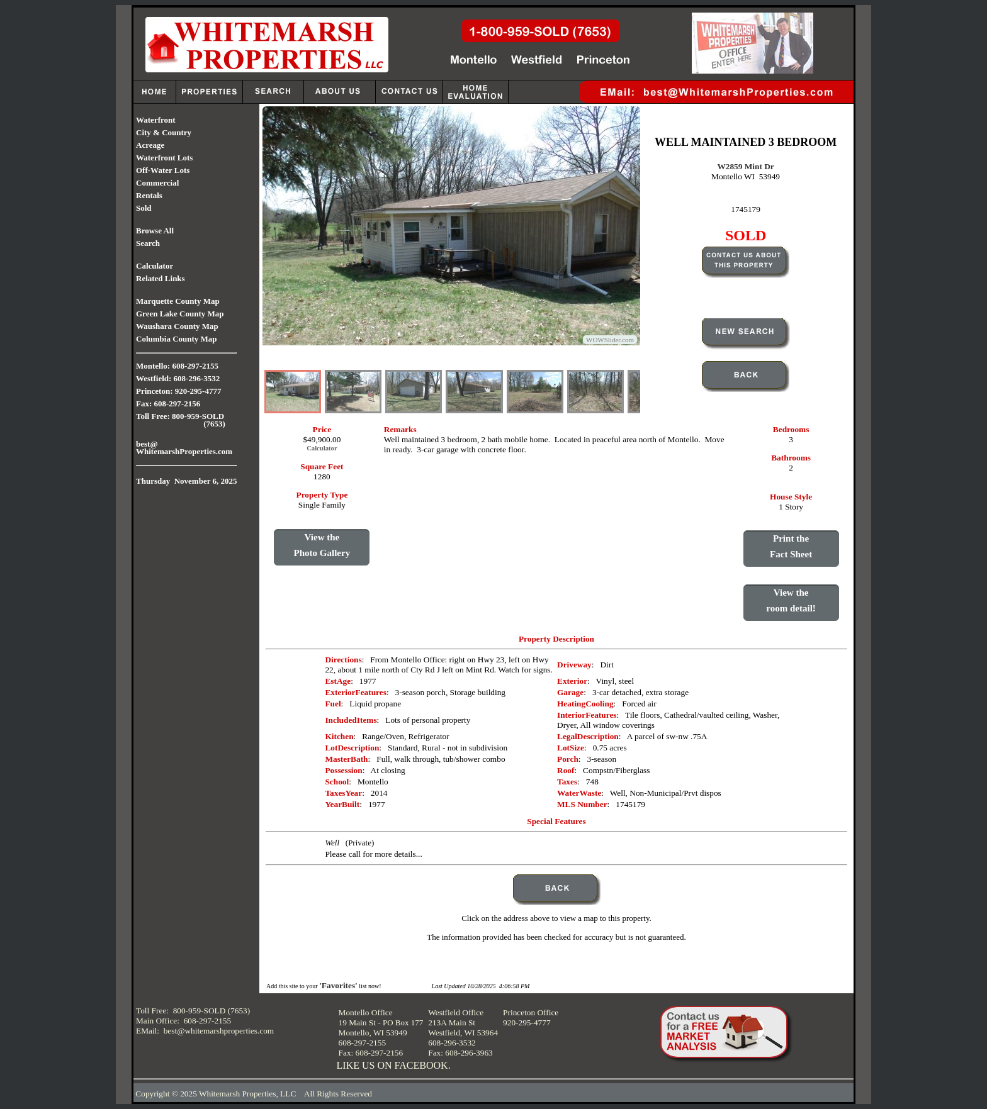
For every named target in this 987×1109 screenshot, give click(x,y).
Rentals (149, 195)
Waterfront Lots (164, 157)
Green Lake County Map (180, 313)
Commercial (157, 182)
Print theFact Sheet (791, 546)
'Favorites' (338, 985)
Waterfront (156, 120)
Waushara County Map (177, 326)
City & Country (163, 132)
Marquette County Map (178, 301)
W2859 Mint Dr (745, 166)
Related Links (160, 278)
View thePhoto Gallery (322, 545)
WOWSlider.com (610, 339)
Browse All (155, 230)
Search (148, 243)
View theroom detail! (790, 600)
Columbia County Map (176, 338)
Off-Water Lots (162, 170)
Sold (144, 208)
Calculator (154, 265)
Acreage (150, 145)
